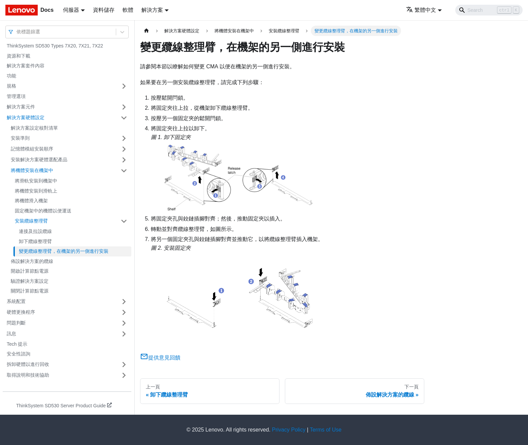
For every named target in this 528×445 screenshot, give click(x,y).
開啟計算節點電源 (29, 271)
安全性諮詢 (18, 353)
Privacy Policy (289, 430)
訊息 (11, 333)
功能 (11, 75)
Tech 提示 (17, 344)
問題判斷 (16, 323)
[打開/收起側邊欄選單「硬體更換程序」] (124, 312)
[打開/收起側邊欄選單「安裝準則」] (124, 138)
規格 (11, 86)
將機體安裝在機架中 (32, 170)
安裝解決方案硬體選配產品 (39, 159)
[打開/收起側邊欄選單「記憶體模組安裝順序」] (124, 149)
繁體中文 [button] (421, 10)
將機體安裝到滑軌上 (36, 191)
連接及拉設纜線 (35, 231)
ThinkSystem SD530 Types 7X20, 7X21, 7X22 (55, 45)
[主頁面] (146, 31)
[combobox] (17, 32)
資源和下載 (18, 56)
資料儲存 (103, 10)
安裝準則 (20, 138)
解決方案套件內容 (25, 65)
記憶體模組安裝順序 (32, 148)
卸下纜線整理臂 (35, 241)
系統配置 (16, 301)
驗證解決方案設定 (29, 281)
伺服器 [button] (71, 10)
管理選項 (16, 96)
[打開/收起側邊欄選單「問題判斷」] (124, 323)
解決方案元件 (21, 106)
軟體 (128, 10)
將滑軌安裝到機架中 (36, 180)
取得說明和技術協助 (28, 375)
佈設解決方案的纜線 (32, 261)
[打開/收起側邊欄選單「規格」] (124, 86)
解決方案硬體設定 (25, 117)
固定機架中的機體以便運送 (43, 210)
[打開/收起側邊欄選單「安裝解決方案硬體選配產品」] (124, 160)
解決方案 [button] (152, 10)
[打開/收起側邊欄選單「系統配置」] (124, 301)
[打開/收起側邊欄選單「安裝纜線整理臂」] (124, 221)
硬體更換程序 (21, 312)
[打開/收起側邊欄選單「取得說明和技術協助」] (124, 375)
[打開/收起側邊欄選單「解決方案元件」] (124, 107)
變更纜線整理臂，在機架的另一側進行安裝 (63, 251)
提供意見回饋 (160, 358)
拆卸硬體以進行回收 (28, 364)
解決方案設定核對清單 (34, 128)
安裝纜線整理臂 (31, 221)
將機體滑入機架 (31, 200)
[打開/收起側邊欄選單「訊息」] (124, 334)
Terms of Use (325, 430)
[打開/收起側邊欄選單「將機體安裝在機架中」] (124, 170)
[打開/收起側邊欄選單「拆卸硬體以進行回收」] (124, 364)
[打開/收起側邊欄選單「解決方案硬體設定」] (124, 117)
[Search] (489, 10)
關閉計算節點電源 (29, 291)
